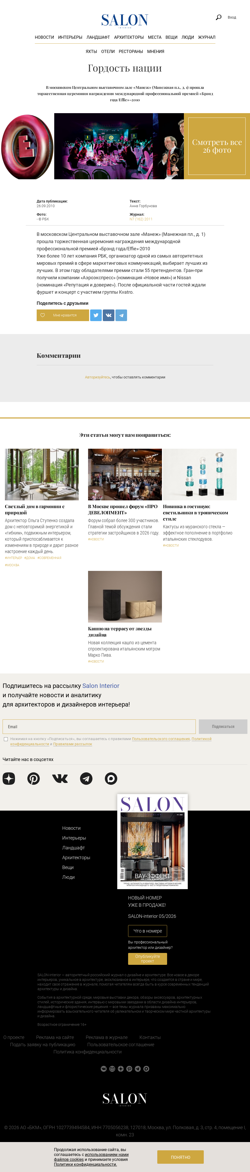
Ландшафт (98, 37)
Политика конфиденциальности (87, 1051)
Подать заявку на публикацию (42, 1044)
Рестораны (131, 51)
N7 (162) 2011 (141, 219)
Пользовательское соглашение (120, 1044)
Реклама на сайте (55, 1037)
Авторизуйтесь (97, 377)
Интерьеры (70, 37)
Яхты (91, 51)
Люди (188, 37)
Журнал (206, 37)
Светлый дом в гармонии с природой (35, 509)
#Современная (49, 558)
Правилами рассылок (72, 744)
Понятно (180, 1157)
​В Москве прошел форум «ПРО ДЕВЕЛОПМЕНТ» (123, 509)
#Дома (29, 558)
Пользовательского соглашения (161, 739)
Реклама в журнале (107, 1037)
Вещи (171, 37)
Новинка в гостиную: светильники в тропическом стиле (195, 512)
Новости (44, 37)
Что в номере (148, 931)
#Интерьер (13, 558)
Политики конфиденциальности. (85, 1164)
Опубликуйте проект (147, 959)
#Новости (96, 539)
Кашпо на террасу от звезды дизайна (120, 631)
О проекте (13, 1037)
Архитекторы (129, 37)
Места (154, 37)
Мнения (155, 51)
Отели (108, 51)
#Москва (12, 565)
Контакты (150, 1037)
